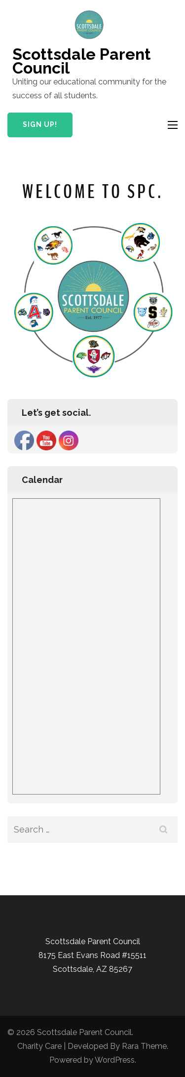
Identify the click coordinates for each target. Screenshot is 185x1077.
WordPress (115, 1060)
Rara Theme (144, 1046)
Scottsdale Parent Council (81, 61)
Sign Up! (40, 124)
